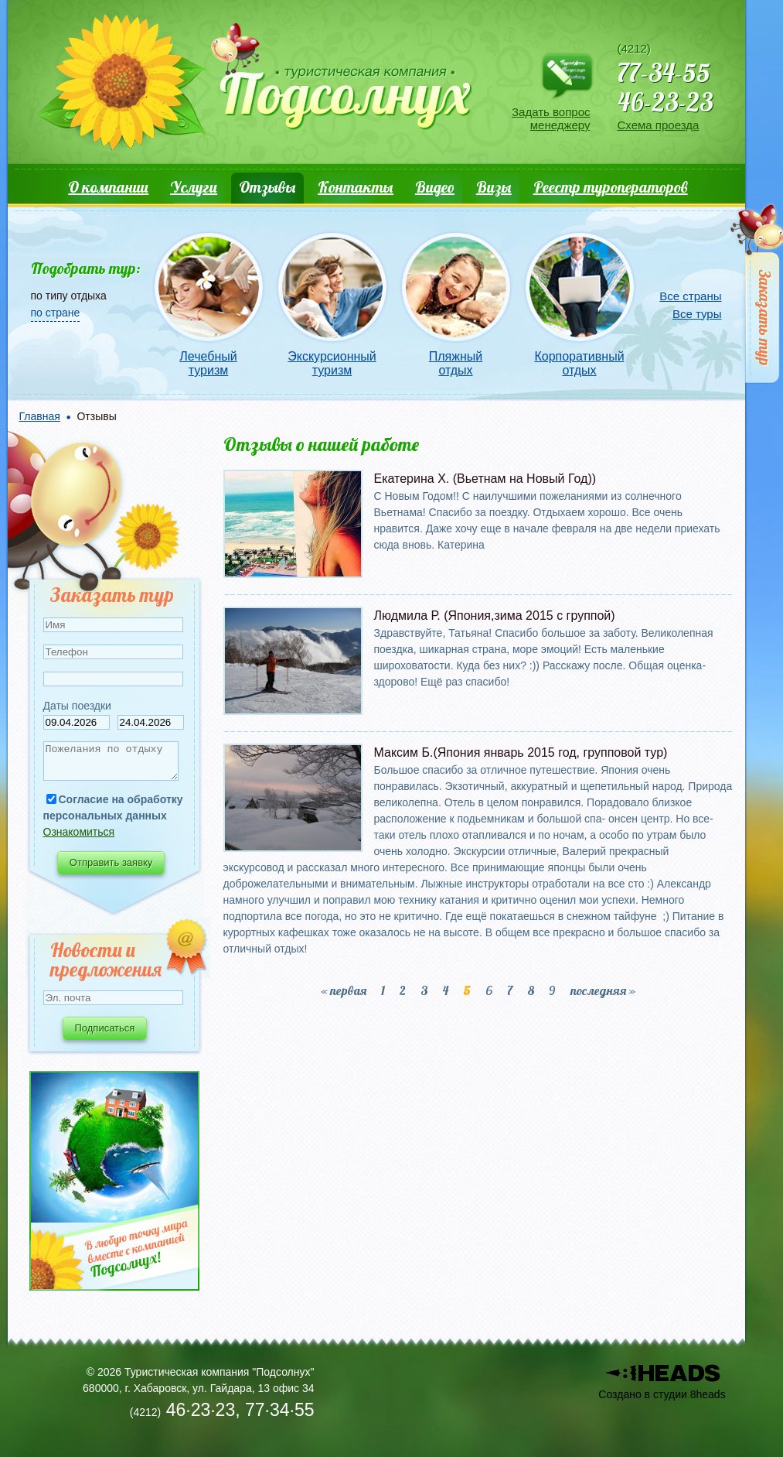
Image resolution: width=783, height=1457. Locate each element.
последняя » (602, 990)
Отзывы (267, 187)
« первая (343, 990)
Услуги (193, 187)
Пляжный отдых (455, 363)
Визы (494, 187)
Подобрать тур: (86, 268)
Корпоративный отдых (579, 363)
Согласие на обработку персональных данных (113, 814)
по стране (55, 312)
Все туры (697, 313)
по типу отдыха (69, 295)
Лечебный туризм (208, 363)
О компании (108, 187)
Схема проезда (659, 125)
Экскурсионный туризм (332, 363)
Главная (39, 416)
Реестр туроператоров (610, 187)
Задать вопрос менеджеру (551, 118)
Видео (434, 187)
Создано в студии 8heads (661, 1394)
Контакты (355, 187)
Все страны (690, 296)
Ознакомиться (79, 839)
